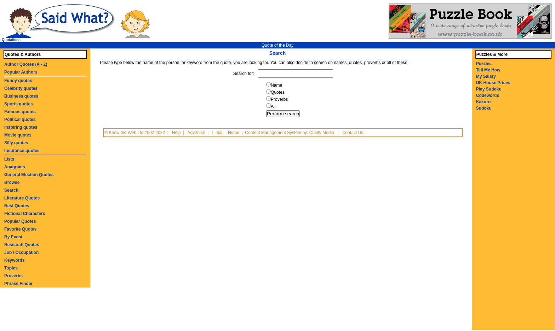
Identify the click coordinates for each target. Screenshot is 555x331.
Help (176, 132)
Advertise (196, 132)
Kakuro (483, 101)
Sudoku (484, 108)
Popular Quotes (20, 221)
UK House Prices (493, 82)
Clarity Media (321, 132)
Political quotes (20, 119)
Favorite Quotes (20, 229)
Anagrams (14, 166)
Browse (11, 182)
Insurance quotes (21, 150)
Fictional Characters (24, 213)
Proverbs (13, 275)
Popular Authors (21, 72)
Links (217, 132)
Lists (9, 159)
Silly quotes (16, 142)
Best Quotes (16, 205)
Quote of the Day (278, 45)
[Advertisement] (503, 224)
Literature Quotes (22, 198)
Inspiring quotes (20, 127)
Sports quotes (18, 103)
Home (233, 132)
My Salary (486, 76)
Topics (11, 268)
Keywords (14, 260)
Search (11, 190)
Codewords (487, 95)
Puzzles (484, 63)
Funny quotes (18, 80)
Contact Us (352, 132)
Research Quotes (21, 244)
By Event (13, 236)
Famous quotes (20, 111)
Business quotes (21, 96)
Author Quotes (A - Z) (25, 64)
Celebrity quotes (21, 88)
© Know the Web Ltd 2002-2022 (134, 132)
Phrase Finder (18, 283)
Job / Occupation (21, 252)
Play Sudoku (489, 89)
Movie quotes (18, 135)
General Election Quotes (28, 174)
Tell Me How (488, 70)
